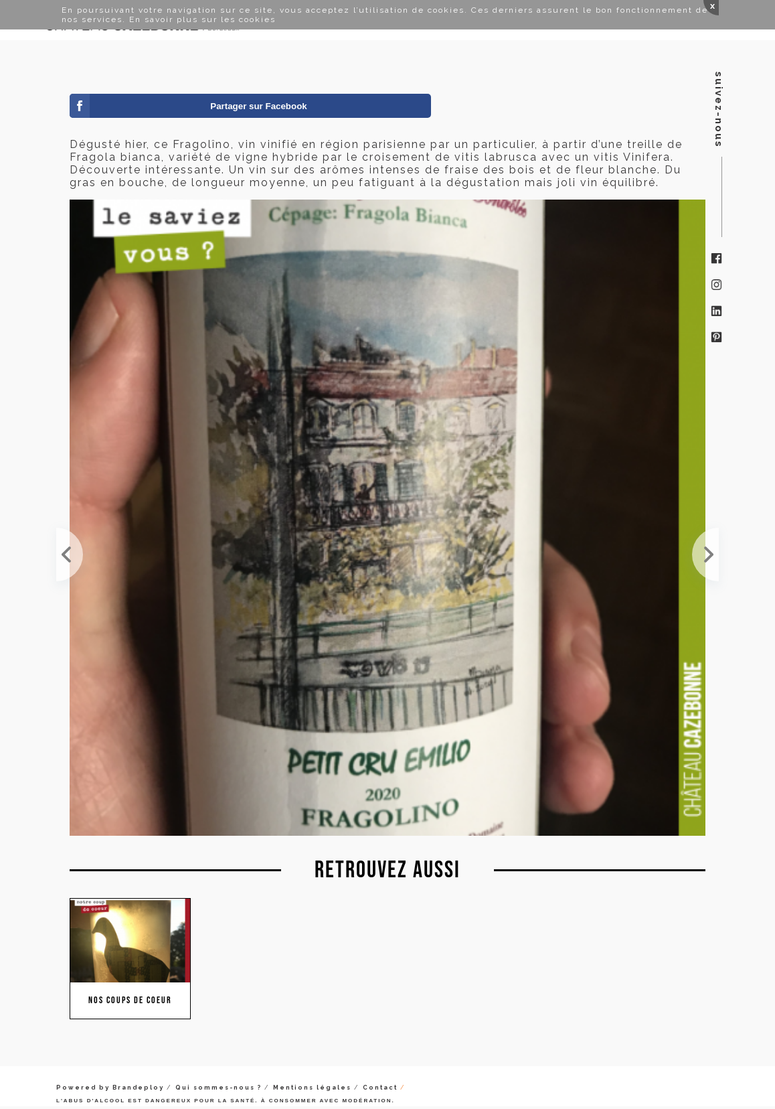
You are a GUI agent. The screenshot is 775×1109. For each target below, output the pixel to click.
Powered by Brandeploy (110, 1087)
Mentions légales (312, 1087)
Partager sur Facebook (258, 106)
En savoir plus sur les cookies (202, 19)
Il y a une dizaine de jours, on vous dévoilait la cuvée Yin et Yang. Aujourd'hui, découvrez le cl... (705, 554)
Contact (380, 1087)
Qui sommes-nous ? (218, 1087)
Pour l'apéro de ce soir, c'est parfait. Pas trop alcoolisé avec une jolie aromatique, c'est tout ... (69, 554)
